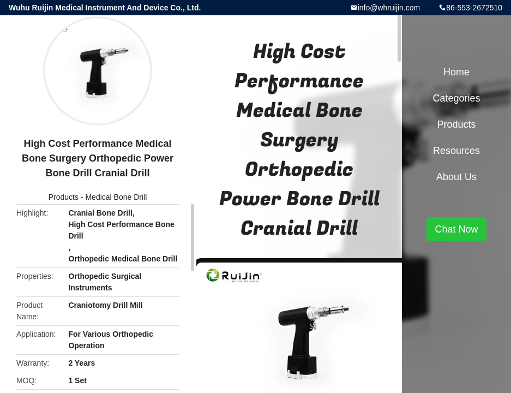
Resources (456, 150)
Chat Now (456, 229)
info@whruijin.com (389, 7)
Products (64, 197)
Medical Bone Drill (116, 197)
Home (456, 72)
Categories (456, 98)
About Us (456, 176)
